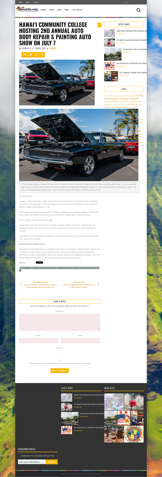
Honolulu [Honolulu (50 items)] (124, 113)
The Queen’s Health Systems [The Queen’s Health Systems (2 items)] (123, 137)
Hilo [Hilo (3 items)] (115, 114)
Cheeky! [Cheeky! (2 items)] (131, 96)
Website (59, 348)
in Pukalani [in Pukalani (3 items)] (112, 122)
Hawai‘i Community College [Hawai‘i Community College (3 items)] (130, 110)
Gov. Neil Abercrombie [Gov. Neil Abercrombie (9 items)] (118, 107)
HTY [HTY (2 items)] (108, 122)
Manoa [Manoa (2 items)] (112, 131)
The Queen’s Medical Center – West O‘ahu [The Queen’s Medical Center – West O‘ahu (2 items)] (129, 139)
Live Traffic (77, 9)
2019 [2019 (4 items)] (127, 96)
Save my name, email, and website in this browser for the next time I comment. (59, 363)
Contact (36, 2)
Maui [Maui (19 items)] (118, 131)
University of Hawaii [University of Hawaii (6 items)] (124, 142)
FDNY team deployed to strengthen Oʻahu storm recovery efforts (136, 63)
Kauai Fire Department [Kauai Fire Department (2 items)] (134, 125)
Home (20, 2)
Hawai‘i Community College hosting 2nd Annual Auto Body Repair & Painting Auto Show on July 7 (55, 33)
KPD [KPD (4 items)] (133, 128)
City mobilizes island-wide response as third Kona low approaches (137, 40)
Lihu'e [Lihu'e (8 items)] (107, 131)
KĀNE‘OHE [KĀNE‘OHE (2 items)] (138, 128)
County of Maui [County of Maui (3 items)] (125, 102)
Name (39, 335)
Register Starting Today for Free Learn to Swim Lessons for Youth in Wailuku (39, 284)
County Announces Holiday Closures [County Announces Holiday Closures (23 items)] (123, 96)
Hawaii (43, 9)
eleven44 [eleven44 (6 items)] (133, 104)
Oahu (59, 9)
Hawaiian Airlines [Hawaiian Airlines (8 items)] (112, 110)
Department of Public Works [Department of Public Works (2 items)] (120, 104)
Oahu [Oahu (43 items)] (137, 130)
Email (80, 335)
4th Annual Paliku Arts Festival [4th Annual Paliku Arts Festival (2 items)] (113, 96)
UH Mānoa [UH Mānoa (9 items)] (109, 142)
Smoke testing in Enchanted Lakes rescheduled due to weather (135, 31)
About (28, 2)
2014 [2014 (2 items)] (123, 96)
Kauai (51, 9)
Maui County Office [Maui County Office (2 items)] (127, 131)
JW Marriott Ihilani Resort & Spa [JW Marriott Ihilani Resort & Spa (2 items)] (126, 122)
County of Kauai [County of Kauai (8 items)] (111, 101)
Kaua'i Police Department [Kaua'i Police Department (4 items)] (113, 125)
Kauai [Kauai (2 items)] (124, 125)
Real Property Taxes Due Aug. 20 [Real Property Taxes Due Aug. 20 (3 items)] (115, 134)
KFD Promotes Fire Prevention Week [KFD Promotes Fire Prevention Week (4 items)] (117, 128)
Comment (59, 311)
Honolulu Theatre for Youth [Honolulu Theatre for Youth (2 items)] (125, 116)
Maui (67, 9)
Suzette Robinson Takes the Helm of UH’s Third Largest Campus (80, 284)
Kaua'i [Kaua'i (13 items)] (139, 121)
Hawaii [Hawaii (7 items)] (132, 107)
